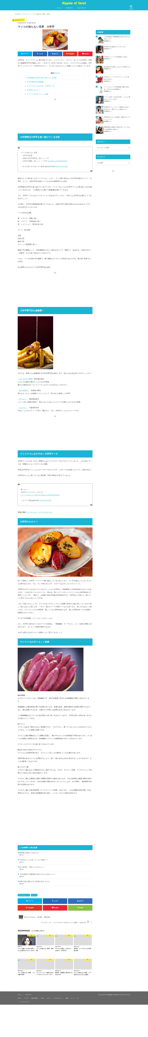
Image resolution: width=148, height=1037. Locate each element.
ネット (72, 998)
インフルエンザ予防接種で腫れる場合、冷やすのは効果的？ (116, 88)
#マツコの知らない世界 (29, 495)
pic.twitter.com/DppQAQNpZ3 (49, 495)
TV (78, 998)
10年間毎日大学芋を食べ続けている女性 (41, 78)
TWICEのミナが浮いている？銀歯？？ (33, 860)
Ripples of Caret (74, 3)
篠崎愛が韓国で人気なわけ (29, 853)
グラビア (26, 998)
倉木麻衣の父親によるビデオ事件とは (117, 67)
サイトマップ (81, 8)
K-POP (19, 998)
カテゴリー (69, 8)
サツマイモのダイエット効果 (36, 94)
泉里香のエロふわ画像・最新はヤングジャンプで (117, 118)
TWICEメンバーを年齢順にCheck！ (116, 57)
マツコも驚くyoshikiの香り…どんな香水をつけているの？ (117, 98)
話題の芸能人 (34, 998)
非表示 (57, 73)
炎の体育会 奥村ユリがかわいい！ (32, 867)
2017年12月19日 (62, 166)
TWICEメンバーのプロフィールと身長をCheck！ (116, 78)
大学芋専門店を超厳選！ (35, 82)
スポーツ (49, 998)
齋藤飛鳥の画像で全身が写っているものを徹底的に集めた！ (117, 128)
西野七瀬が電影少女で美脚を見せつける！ (35, 881)
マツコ (35, 895)
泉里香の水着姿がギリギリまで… (115, 47)
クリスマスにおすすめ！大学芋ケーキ (40, 86)
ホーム (59, 8)
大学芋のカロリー (32, 90)
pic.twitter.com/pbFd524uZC (57, 161)
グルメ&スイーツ (24, 895)
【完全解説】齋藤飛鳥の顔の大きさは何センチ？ (37, 874)
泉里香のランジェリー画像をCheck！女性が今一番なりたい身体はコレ (117, 108)
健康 (67, 998)
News (42, 998)
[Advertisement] (55, 114)
